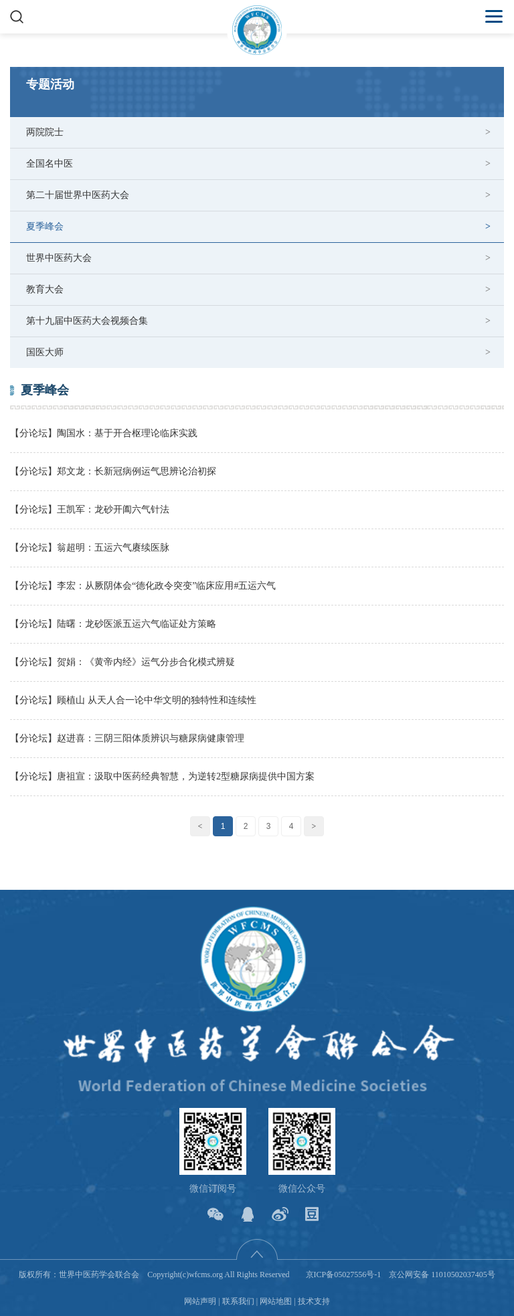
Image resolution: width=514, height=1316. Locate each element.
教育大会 (45, 289)
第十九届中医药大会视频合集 (87, 321)
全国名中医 (49, 164)
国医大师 (45, 352)
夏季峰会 (45, 226)
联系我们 (238, 1301)
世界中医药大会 (59, 258)
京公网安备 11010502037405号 (442, 1274)
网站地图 (276, 1301)
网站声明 (200, 1301)
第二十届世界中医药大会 (77, 195)
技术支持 (314, 1301)
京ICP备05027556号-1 (343, 1274)
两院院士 (45, 132)
